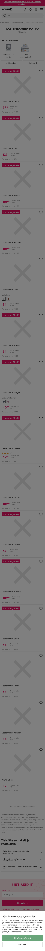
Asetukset (22, 944)
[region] (22, 931)
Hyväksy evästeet (22, 938)
